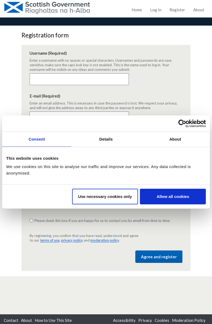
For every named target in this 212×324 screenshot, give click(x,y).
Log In (155, 9)
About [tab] (175, 139)
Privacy (145, 320)
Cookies (162, 320)
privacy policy (72, 240)
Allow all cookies (173, 196)
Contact (11, 320)
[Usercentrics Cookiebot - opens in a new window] (182, 123)
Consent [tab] (37, 139)
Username (106, 61)
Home (137, 9)
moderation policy (104, 240)
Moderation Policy (189, 320)
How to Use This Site (53, 320)
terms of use (49, 240)
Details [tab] (106, 139)
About (198, 9)
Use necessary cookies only (105, 196)
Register (177, 9)
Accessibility (124, 320)
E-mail (106, 101)
